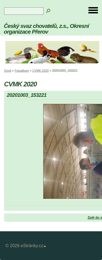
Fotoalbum (22, 70)
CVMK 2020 (40, 70)
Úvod (7, 70)
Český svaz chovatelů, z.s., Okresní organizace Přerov (46, 29)
